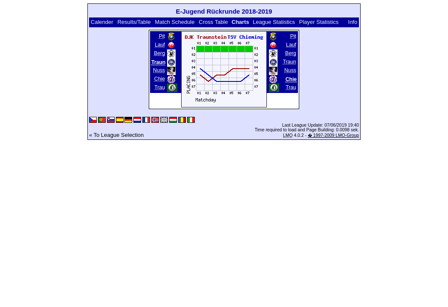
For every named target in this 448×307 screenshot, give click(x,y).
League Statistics (274, 22)
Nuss (159, 70)
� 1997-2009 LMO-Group (333, 135)
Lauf (160, 45)
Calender (102, 22)
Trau (159, 87)
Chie (159, 79)
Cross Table (213, 22)
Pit (162, 36)
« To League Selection (116, 135)
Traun (289, 62)
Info (353, 22)
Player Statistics (318, 22)
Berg (159, 53)
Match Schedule (174, 22)
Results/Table (133, 22)
